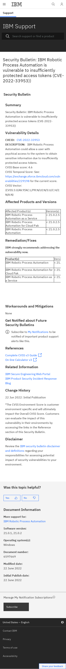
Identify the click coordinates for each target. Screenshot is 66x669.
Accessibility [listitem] (10, 656)
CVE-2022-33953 (28, 140)
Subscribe (12, 606)
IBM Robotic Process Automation (25, 521)
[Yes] (12, 498)
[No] (30, 498)
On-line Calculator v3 (18, 360)
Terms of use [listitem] (10, 647)
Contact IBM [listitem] (10, 630)
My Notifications (38, 332)
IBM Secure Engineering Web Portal (27, 374)
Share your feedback (52, 666)
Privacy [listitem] (7, 639)
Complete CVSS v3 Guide (21, 355)
